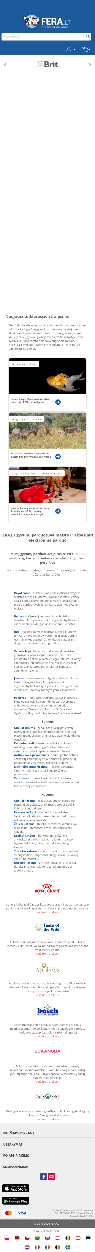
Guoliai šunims (24, 728)
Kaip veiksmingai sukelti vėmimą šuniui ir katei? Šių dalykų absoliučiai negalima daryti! (30, 511)
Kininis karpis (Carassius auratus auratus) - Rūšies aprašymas (30, 400)
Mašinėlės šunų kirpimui (31, 767)
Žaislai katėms (24, 824)
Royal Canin (22, 593)
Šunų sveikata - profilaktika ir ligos (42, 473)
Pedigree (20, 698)
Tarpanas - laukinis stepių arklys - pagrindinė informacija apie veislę (31, 455)
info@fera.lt (87, 1213)
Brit (16, 632)
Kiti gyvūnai (18, 364)
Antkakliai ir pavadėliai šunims (35, 755)
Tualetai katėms (25, 851)
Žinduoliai (35, 419)
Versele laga (22, 651)
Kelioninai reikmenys (29, 743)
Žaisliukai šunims (26, 778)
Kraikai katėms (24, 835)
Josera (18, 678)
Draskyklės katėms (27, 812)
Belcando (20, 616)
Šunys (15, 473)
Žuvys (33, 364)
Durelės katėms (25, 863)
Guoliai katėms (24, 801)
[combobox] (46, 37)
